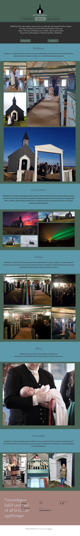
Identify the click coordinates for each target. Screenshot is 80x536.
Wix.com (50, 529)
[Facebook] (60, 503)
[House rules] (25, 40)
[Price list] (53, 40)
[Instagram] (63, 503)
